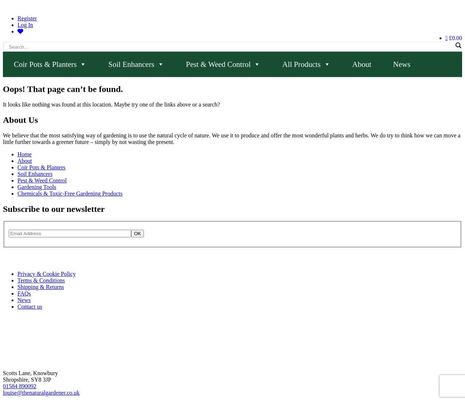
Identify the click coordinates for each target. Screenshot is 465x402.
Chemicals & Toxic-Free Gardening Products (69, 193)
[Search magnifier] (458, 45)
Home (24, 154)
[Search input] (231, 47)
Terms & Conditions (41, 280)
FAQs (24, 293)
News (402, 64)
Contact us (29, 306)
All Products (306, 64)
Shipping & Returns (40, 287)
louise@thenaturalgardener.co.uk (41, 393)
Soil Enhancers (136, 64)
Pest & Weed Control (223, 64)
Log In (25, 25)
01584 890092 (19, 386)
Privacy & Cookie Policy (46, 274)
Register (27, 18)
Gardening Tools (36, 187)
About (362, 64)
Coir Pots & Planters (50, 64)
